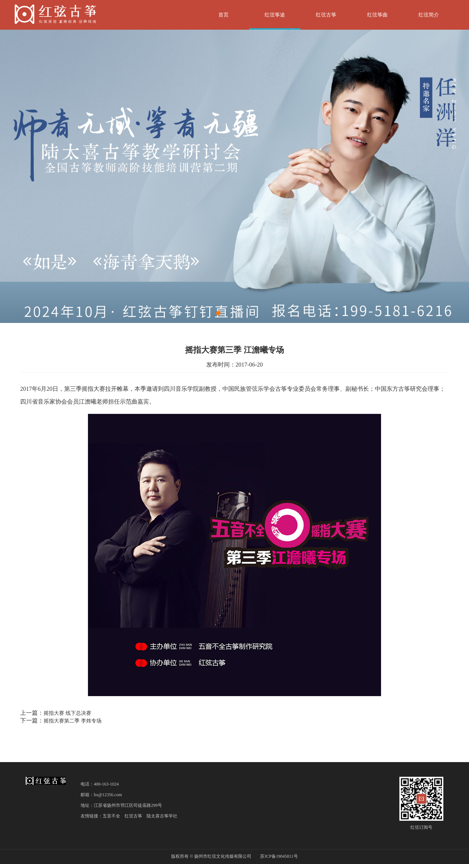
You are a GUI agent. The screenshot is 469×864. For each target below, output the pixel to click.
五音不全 (111, 816)
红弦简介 (428, 15)
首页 (223, 15)
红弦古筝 (326, 15)
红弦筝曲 (377, 15)
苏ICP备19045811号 (279, 856)
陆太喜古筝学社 (162, 816)
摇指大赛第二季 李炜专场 (72, 721)
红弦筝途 (275, 15)
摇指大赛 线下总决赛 (67, 713)
